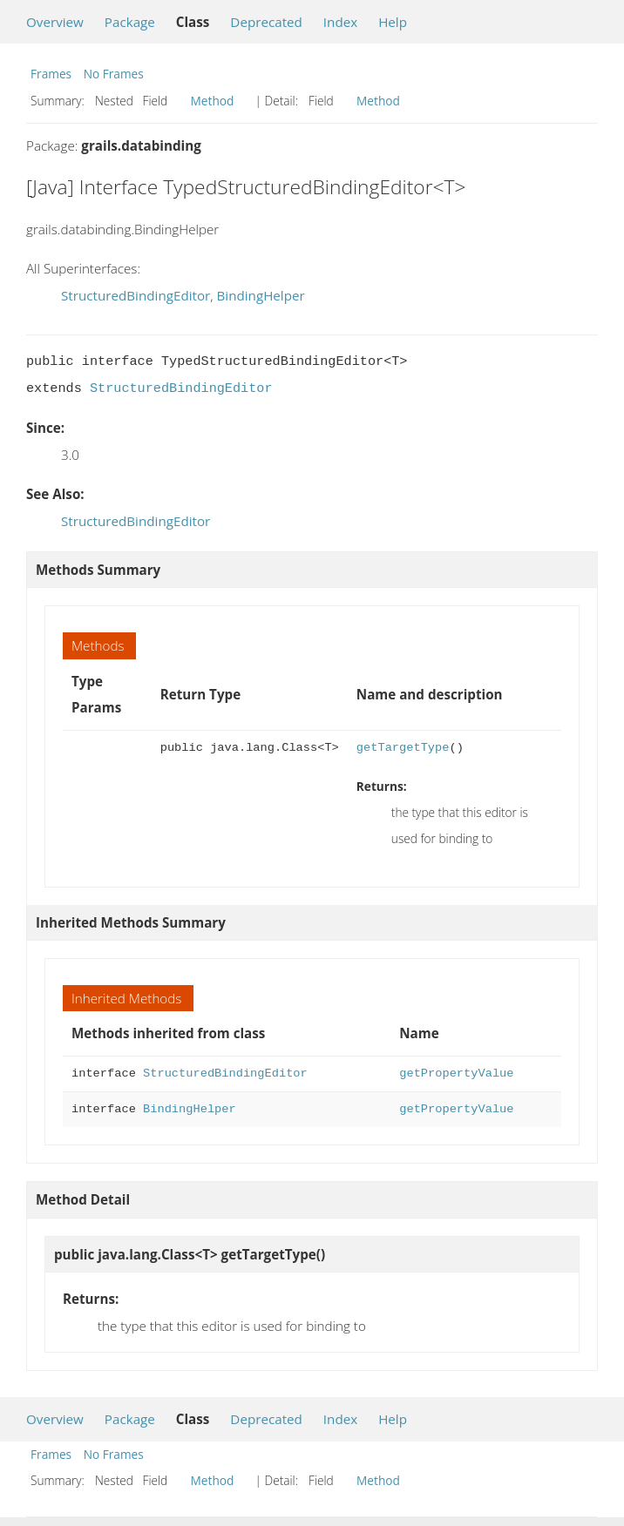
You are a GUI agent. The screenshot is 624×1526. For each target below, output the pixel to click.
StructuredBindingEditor (135, 295)
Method (212, 100)
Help (392, 21)
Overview (55, 21)
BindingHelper (260, 295)
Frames (51, 73)
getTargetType (403, 747)
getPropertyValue (456, 1073)
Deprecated (266, 21)
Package (130, 21)
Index (340, 21)
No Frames (114, 73)
